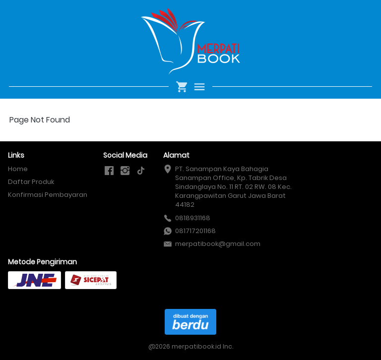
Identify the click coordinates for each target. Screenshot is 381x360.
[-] (109, 171)
